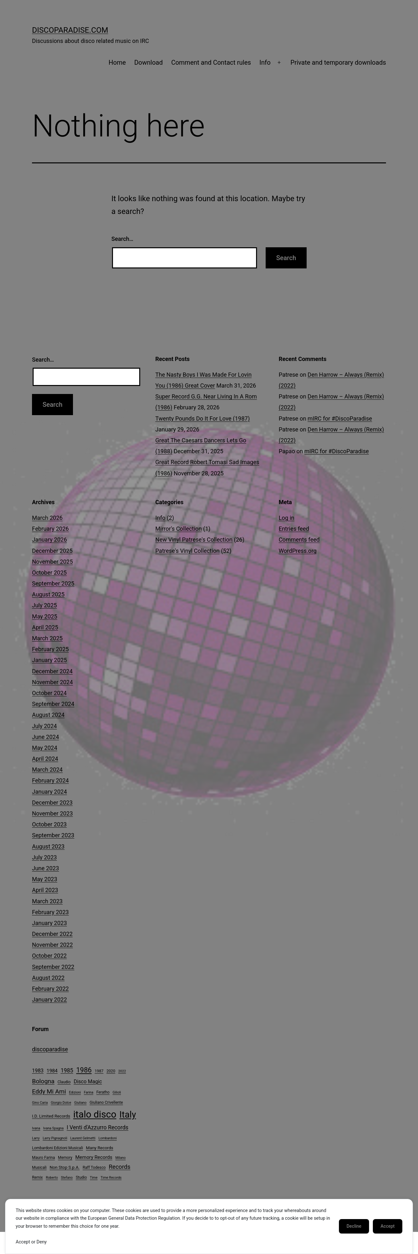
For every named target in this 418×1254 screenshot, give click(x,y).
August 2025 (48, 594)
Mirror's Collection (178, 528)
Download (148, 62)
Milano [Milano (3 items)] (120, 1158)
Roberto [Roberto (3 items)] (52, 1178)
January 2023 (49, 923)
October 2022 (49, 955)
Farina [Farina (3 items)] (88, 1092)
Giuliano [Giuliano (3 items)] (80, 1103)
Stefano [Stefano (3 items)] (67, 1178)
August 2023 (48, 846)
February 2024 (50, 780)
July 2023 (44, 857)
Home (117, 62)
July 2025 (44, 605)
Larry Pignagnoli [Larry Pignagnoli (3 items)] (55, 1138)
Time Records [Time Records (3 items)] (110, 1178)
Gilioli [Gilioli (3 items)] (117, 1092)
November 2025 (52, 561)
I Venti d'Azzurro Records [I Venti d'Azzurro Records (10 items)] (97, 1127)
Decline (354, 1226)
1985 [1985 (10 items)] (66, 1070)
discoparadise (50, 1049)
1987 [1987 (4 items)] (99, 1071)
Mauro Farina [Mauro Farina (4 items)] (43, 1157)
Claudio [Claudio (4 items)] (64, 1082)
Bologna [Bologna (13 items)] (43, 1081)
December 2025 (52, 550)
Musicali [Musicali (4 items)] (39, 1167)
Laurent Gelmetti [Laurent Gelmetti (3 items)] (83, 1138)
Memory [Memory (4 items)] (65, 1157)
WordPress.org (298, 550)
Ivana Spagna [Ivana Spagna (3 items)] (53, 1128)
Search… (122, 238)
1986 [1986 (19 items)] (84, 1070)
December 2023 (52, 802)
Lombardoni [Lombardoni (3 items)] (108, 1138)
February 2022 (50, 988)
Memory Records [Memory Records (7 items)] (93, 1157)
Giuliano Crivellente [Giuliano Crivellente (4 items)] (106, 1102)
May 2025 (44, 616)
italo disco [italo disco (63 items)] (95, 1114)
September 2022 (53, 966)
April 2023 (45, 890)
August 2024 (48, 714)
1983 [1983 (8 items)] (38, 1071)
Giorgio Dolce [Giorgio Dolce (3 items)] (61, 1103)
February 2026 (50, 528)
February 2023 (50, 912)
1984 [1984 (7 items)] (52, 1071)
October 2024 (49, 693)
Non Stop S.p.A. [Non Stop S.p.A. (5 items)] (65, 1167)
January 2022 (49, 999)
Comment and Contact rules (211, 62)
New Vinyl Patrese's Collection (193, 539)
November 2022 (52, 944)
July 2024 (44, 726)
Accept (388, 1226)
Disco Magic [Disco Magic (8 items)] (88, 1081)
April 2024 (45, 758)
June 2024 (45, 737)
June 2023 (45, 868)
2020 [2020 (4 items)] (111, 1071)
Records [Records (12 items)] (120, 1166)
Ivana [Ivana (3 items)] (36, 1128)
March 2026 (47, 517)
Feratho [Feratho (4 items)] (102, 1092)
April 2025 (45, 627)
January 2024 (49, 791)
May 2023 (44, 879)
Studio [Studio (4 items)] (81, 1177)
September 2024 (53, 704)
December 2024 (52, 671)
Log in (286, 517)
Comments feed (299, 539)
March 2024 (47, 769)
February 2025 (50, 649)
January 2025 (49, 660)
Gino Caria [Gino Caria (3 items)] (40, 1103)
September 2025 (53, 583)
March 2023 (47, 901)
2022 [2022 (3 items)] (122, 1071)
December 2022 (52, 933)
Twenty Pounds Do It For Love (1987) (202, 418)
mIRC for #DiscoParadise (340, 418)
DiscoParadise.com (70, 30)
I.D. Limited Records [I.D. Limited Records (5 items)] (51, 1116)
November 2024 (52, 682)
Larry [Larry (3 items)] (36, 1138)
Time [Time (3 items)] (94, 1178)
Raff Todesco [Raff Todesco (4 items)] (94, 1167)
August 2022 (48, 977)
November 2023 (52, 813)
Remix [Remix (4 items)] (37, 1177)
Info (265, 62)
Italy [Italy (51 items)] (127, 1114)
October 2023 (49, 824)
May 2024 (44, 747)
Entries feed (294, 528)
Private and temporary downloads (338, 62)
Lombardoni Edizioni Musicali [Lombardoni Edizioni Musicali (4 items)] (57, 1148)
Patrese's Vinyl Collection (187, 550)
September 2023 (53, 835)
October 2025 (49, 572)
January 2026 (49, 539)
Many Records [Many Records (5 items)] (99, 1147)
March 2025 (47, 638)
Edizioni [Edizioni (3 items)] (75, 1092)
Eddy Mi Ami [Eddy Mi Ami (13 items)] (49, 1091)
